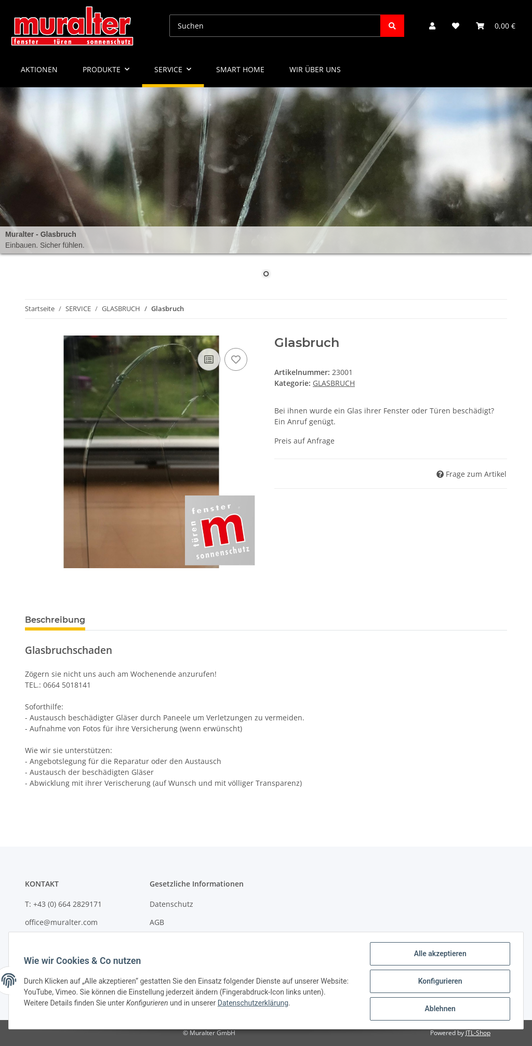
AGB (157, 922)
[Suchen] (275, 26)
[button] (432, 26)
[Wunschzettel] (456, 26)
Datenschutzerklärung (279, 1004)
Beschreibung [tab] (55, 620)
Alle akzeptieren (438, 955)
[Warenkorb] (496, 26)
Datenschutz (171, 904)
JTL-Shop (478, 1032)
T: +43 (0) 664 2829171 (63, 904)
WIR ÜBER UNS (315, 69)
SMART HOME (240, 69)
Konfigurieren (438, 982)
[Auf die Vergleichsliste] (208, 359)
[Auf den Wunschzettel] (235, 359)
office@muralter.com (61, 922)
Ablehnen (438, 1009)
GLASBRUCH (334, 383)
